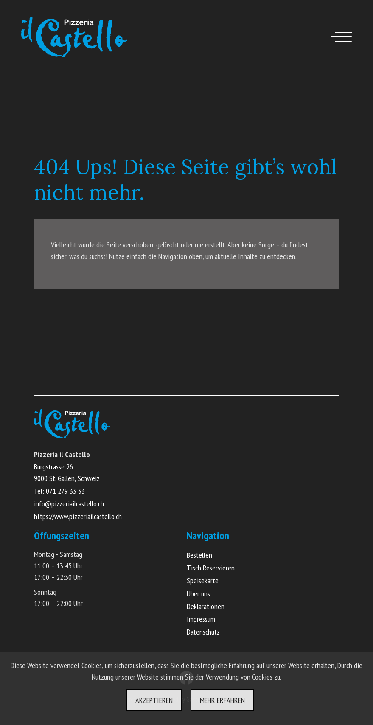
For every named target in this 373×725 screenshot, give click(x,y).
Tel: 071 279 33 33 (59, 491)
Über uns (198, 594)
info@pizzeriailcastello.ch (69, 504)
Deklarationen (205, 606)
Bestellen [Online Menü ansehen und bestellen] (199, 555)
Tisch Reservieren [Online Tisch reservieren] (211, 568)
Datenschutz (203, 632)
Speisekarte (203, 580)
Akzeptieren (154, 700)
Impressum (201, 619)
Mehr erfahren (222, 700)
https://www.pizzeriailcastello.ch (78, 516)
